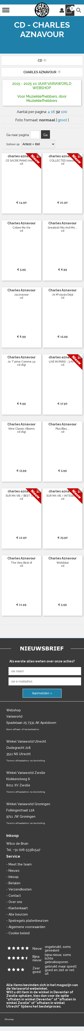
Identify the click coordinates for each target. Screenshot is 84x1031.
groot (63, 120)
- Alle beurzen (17, 914)
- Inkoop (12, 877)
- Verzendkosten (19, 889)
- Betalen (13, 883)
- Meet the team (19, 864)
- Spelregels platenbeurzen (27, 920)
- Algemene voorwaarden (25, 927)
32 (58, 111)
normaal (47, 120)
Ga (45, 135)
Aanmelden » (42, 693)
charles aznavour (42, 72)
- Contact (13, 895)
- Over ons (14, 902)
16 (53, 112)
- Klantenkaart (17, 908)
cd (42, 60)
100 (64, 112)
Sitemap (9, 1019)
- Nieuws (12, 870)
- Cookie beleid (18, 933)
